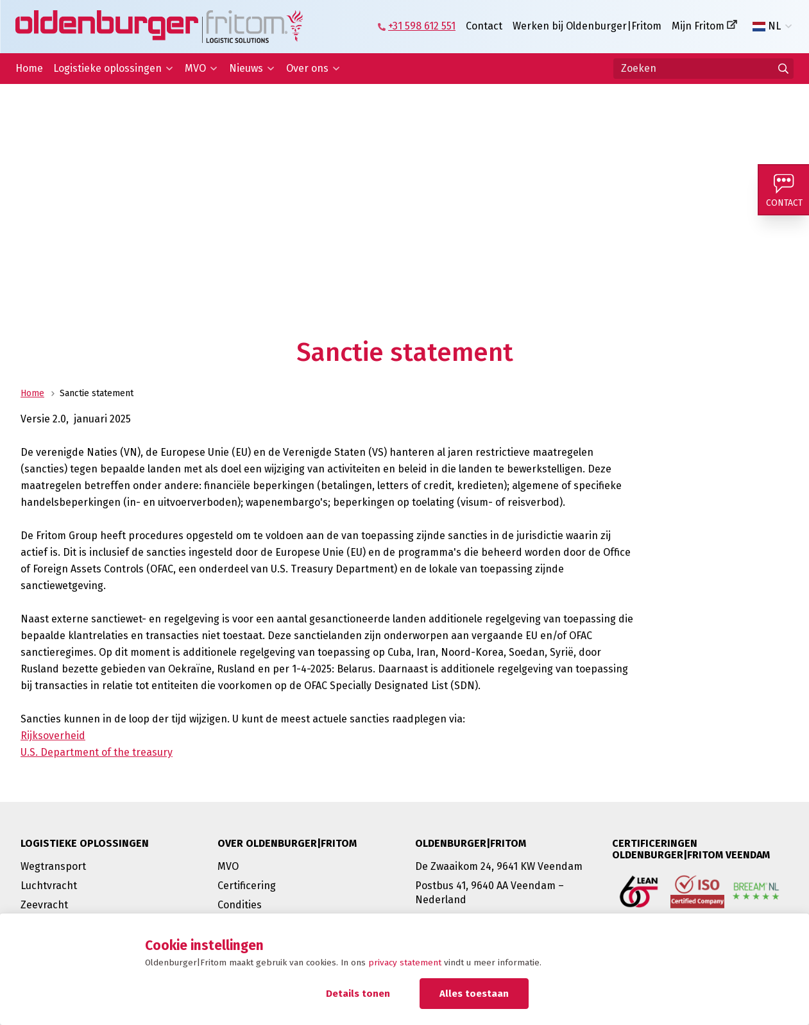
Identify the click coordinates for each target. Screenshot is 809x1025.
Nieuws (246, 68)
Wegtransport (53, 866)
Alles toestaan (474, 993)
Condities (239, 905)
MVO (195, 68)
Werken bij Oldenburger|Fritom (587, 26)
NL (767, 26)
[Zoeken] (703, 68)
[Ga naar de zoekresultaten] (783, 68)
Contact (484, 26)
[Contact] (783, 189)
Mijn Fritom (698, 26)
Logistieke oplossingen (107, 68)
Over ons (307, 68)
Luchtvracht (49, 885)
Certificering (246, 885)
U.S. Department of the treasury (97, 752)
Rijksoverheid (53, 735)
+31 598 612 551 (422, 26)
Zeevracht (44, 905)
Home (29, 68)
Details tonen (358, 993)
